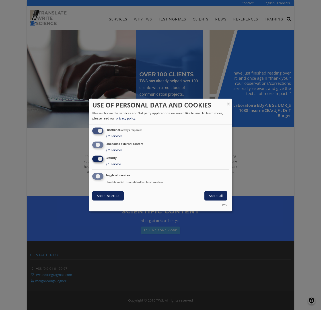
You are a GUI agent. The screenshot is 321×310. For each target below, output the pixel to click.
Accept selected (108, 196)
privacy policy (126, 118)
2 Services (114, 136)
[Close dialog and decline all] (228, 101)
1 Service (113, 164)
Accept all (216, 196)
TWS (224, 205)
